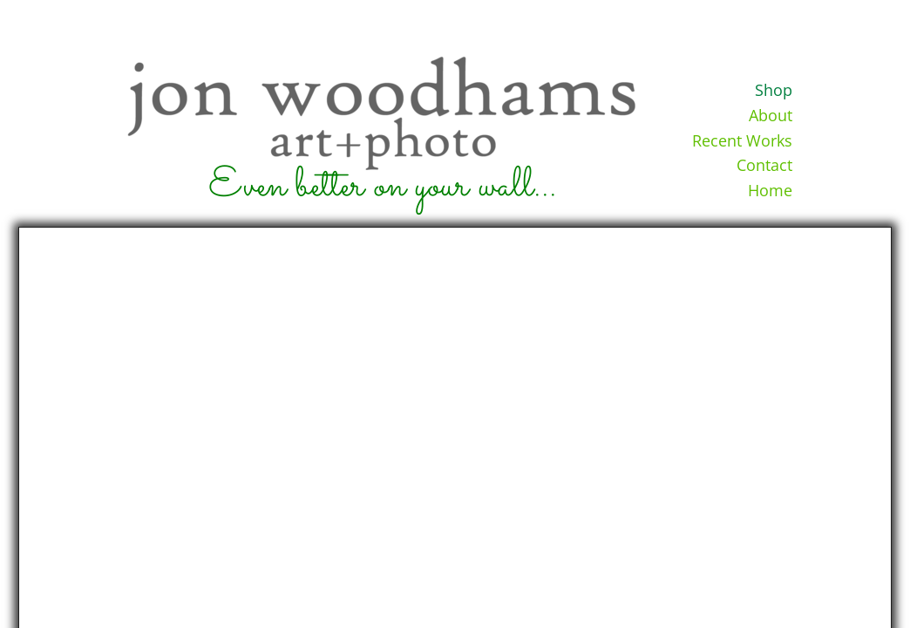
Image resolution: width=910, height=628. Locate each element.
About (770, 115)
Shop (773, 89)
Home (770, 190)
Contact (764, 164)
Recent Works (742, 140)
